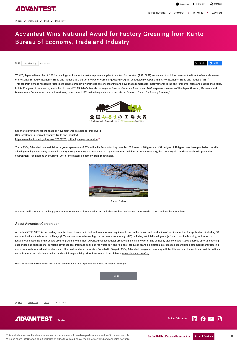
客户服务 (198, 12)
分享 (214, 63)
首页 (20, 21)
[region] (118, 336)
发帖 (199, 63)
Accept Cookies (204, 336)
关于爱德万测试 (156, 12)
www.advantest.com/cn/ (135, 253)
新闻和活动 (33, 21)
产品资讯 (179, 12)
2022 (46, 21)
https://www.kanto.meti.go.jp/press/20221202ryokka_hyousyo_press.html (57, 139)
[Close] (232, 336)
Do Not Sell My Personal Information (169, 336)
